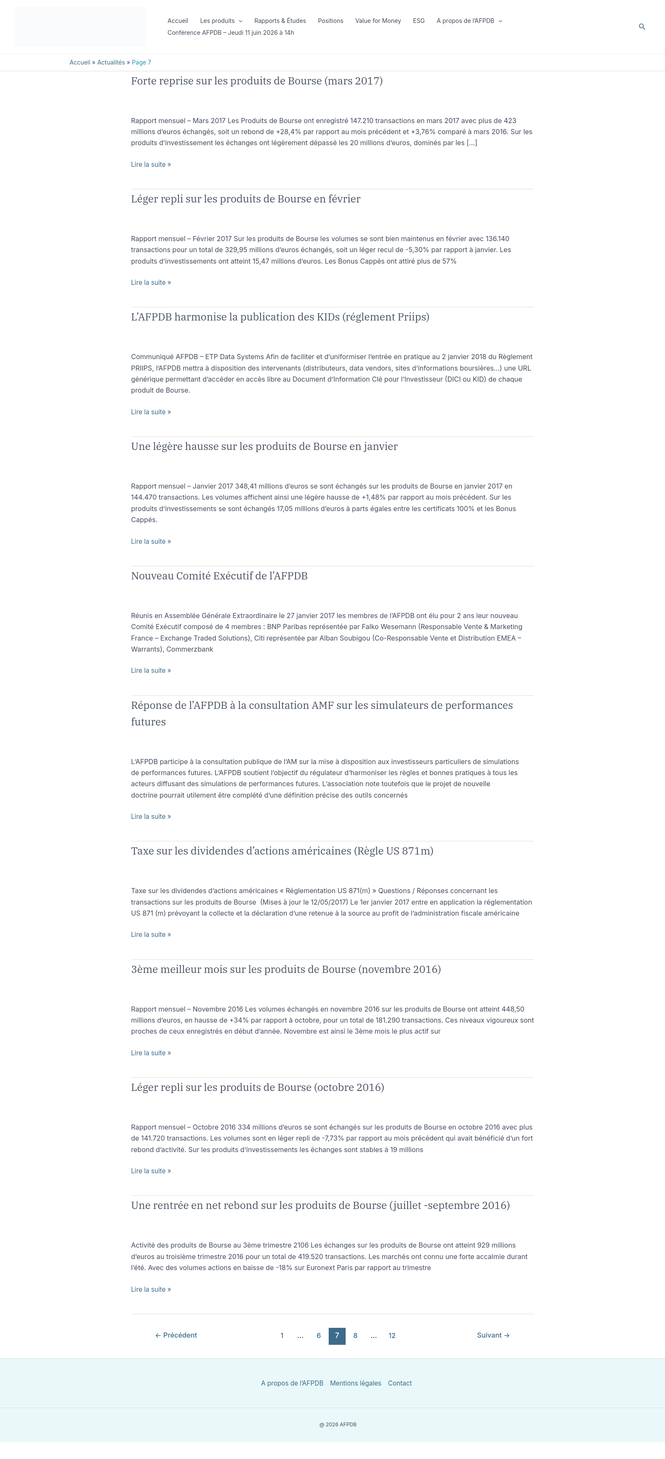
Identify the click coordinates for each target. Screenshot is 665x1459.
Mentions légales (355, 1400)
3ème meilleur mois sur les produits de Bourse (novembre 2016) (323, 968)
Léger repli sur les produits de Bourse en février (273, 197)
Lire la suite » (152, 164)
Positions (331, 20)
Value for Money (378, 20)
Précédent (178, 1351)
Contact (401, 1400)
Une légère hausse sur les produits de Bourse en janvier (296, 445)
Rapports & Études (280, 20)
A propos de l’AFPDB (469, 21)
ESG (419, 20)
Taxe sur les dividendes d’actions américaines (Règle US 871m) (318, 849)
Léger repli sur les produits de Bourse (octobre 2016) (288, 1086)
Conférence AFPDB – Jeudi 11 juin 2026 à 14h (231, 32)
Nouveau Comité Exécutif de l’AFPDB (240, 574)
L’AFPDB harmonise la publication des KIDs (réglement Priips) (316, 315)
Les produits (221, 21)
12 (393, 1351)
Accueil (178, 20)
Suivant (492, 1351)
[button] (238, 21)
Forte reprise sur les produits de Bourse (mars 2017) (287, 79)
